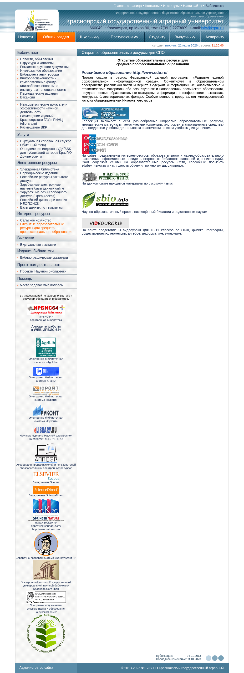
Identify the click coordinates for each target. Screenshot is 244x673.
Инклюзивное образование (41, 70)
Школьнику (89, 37)
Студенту (157, 37)
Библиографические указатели (44, 257)
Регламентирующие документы (44, 67)
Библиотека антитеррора (39, 74)
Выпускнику (185, 37)
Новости (25, 37)
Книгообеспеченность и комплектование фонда (38, 80)
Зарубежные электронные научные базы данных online (42, 186)
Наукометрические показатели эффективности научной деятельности (43, 108)
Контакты (152, 6)
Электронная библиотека (39, 169)
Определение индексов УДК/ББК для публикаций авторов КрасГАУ (46, 150)
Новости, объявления (37, 59)
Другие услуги (31, 156)
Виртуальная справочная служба (45, 141)
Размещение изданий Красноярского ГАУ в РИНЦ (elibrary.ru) (41, 119)
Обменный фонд (33, 145)
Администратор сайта (36, 667)
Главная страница (128, 6)
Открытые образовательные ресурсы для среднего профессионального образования (46, 228)
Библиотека (214, 6)
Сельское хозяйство (35, 220)
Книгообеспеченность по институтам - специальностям (43, 88)
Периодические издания (39, 93)
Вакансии (27, 97)
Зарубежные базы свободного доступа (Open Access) (43, 194)
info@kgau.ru (212, 28)
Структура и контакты (37, 63)
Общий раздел (56, 37)
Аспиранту (214, 37)
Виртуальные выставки (38, 245)
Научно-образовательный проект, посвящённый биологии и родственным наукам (144, 210)
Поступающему (124, 37)
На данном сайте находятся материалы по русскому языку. (127, 182)
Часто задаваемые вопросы (42, 285)
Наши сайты (192, 6)
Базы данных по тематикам (41, 207)
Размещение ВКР (33, 127)
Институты (171, 6)
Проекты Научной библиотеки (43, 271)
